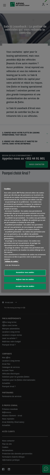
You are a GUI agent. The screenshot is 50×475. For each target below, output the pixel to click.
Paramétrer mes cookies (25, 272)
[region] (25, 237)
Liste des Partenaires (12, 265)
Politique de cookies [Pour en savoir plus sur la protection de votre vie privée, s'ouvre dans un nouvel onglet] (11, 261)
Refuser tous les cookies (25, 279)
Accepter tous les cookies (25, 286)
